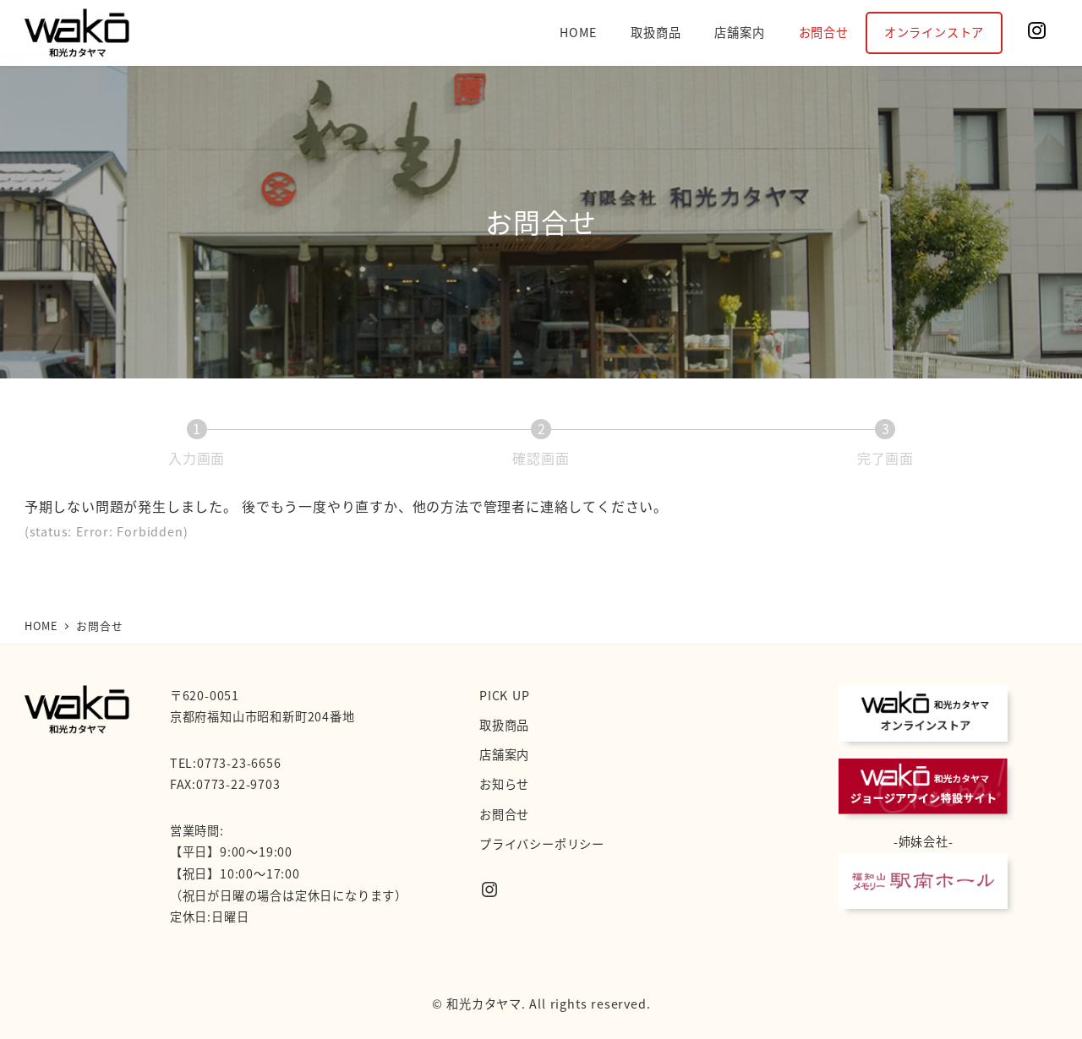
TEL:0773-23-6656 (225, 762)
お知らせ (504, 783)
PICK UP (504, 695)
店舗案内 (504, 754)
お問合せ (504, 814)
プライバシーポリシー (541, 843)
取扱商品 (504, 724)
